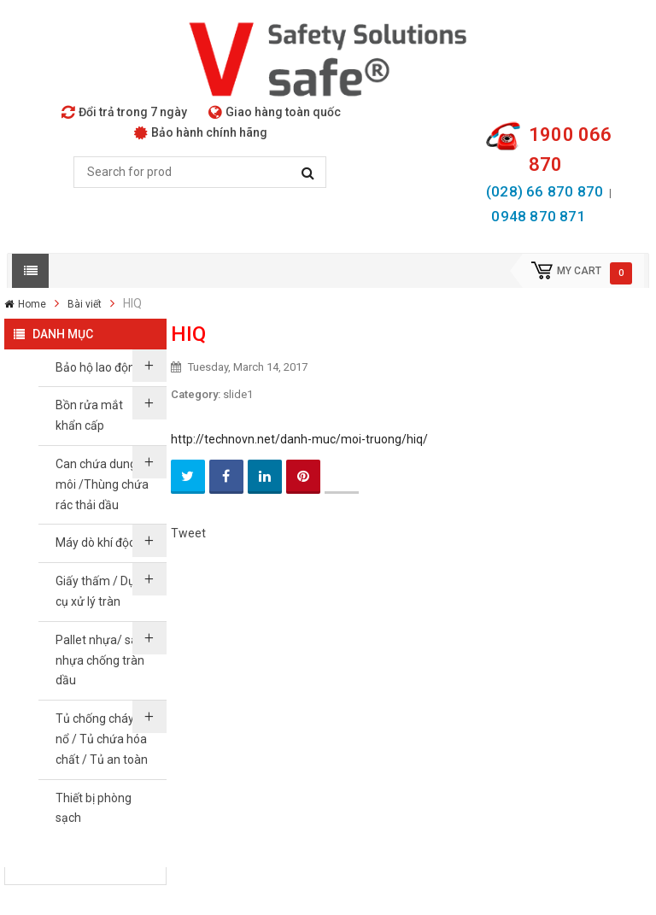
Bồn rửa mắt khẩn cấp (89, 415)
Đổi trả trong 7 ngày (124, 112)
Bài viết (84, 304)
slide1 (238, 394)
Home (32, 304)
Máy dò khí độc (95, 542)
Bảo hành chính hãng (200, 132)
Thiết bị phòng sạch (94, 808)
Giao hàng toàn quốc (274, 112)
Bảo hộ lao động (99, 367)
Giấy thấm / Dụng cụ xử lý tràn (102, 591)
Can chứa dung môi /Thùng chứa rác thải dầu (102, 484)
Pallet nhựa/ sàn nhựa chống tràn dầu (100, 660)
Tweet (188, 533)
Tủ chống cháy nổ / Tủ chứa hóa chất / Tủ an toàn (102, 739)
